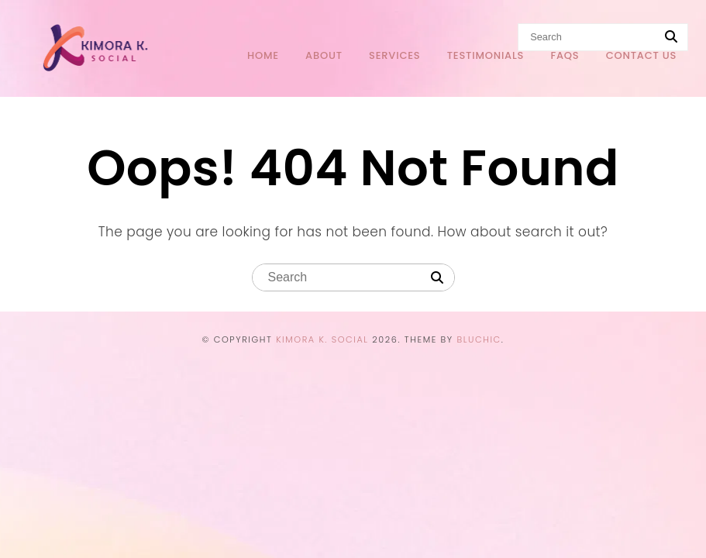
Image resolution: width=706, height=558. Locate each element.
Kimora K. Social (322, 339)
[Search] (437, 278)
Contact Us (641, 55)
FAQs (564, 55)
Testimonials (486, 55)
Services (394, 55)
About (324, 55)
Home (263, 55)
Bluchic (478, 339)
